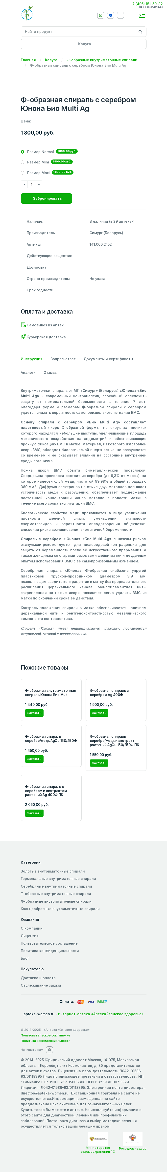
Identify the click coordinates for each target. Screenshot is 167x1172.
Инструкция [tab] (32, 359)
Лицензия (30, 936)
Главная (28, 60)
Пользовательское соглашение (49, 943)
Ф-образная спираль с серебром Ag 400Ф (109, 692)
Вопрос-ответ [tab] (63, 359)
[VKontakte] (120, 15)
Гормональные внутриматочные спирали (58, 878)
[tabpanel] (83, 512)
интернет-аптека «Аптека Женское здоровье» (101, 1014)
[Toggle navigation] (142, 15)
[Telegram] (110, 15)
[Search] (140, 31)
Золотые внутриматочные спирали (53, 871)
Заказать (34, 713)
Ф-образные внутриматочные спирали (102, 60)
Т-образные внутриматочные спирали (56, 894)
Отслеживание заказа (41, 985)
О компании (32, 928)
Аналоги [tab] (28, 372)
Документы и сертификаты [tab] (108, 359)
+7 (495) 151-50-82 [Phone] (146, 4)
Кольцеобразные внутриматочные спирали (60, 909)
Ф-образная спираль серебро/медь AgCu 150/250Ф (51, 738)
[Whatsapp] (100, 15)
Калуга (51, 60)
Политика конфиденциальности (50, 951)
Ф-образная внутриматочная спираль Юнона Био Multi (50, 692)
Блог (25, 958)
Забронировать (47, 198)
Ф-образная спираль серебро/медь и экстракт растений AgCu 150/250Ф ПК (114, 740)
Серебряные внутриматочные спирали (56, 886)
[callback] (132, 15)
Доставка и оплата (38, 978)
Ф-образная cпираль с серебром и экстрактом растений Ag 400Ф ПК (46, 790)
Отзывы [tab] (50, 372)
